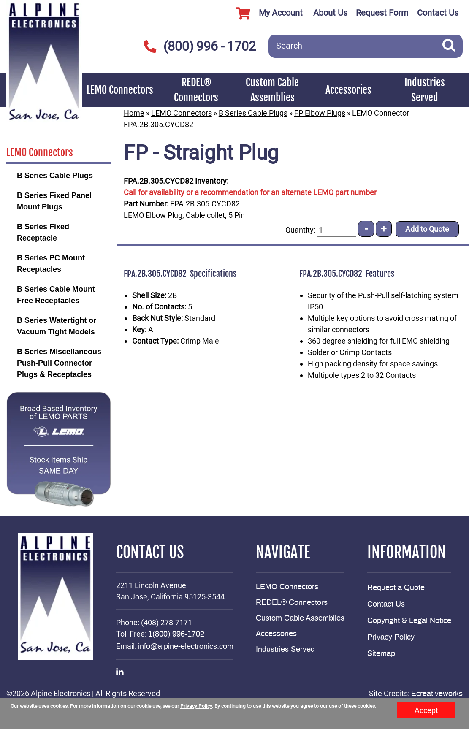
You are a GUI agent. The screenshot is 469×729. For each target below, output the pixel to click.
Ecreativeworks (437, 694)
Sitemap (381, 654)
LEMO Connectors (120, 90)
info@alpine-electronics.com (185, 646)
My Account (266, 13)
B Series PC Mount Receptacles (51, 264)
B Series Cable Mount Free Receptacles (56, 295)
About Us (330, 13)
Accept (426, 710)
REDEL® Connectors (196, 90)
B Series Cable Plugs (55, 175)
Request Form (382, 13)
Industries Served (424, 90)
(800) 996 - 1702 (199, 46)
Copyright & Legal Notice (409, 621)
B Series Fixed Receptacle (43, 232)
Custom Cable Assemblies (272, 90)
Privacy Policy (391, 637)
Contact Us (437, 13)
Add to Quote (427, 229)
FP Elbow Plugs (319, 112)
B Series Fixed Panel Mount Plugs (54, 201)
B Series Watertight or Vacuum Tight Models (56, 326)
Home (134, 112)
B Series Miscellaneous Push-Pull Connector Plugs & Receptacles (59, 363)
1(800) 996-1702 (176, 634)
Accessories (348, 90)
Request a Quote (396, 588)
